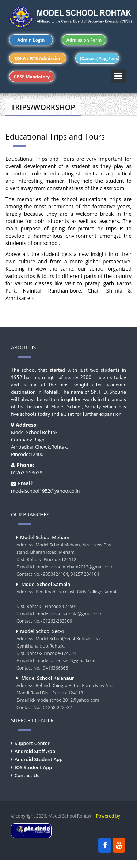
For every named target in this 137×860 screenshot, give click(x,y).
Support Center (32, 743)
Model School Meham (44, 537)
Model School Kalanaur (48, 678)
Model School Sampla (46, 584)
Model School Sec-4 (42, 631)
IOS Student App (33, 767)
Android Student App (38, 759)
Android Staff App (35, 751)
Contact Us (27, 775)
